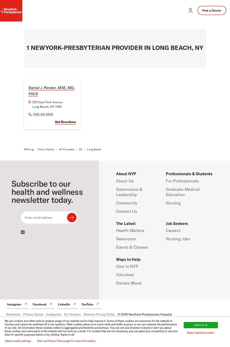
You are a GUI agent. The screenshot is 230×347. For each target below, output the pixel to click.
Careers (173, 230)
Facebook (43, 304)
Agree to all (200, 324)
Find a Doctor (211, 10)
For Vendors (72, 314)
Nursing (173, 203)
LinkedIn (67, 304)
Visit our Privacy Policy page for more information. (66, 340)
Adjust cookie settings (18, 340)
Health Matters (130, 230)
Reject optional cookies (201, 332)
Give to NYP (127, 266)
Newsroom (126, 238)
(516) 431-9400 (43, 114)
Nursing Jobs (178, 238)
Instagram (17, 304)
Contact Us (126, 211)
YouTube (90, 304)
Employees (53, 314)
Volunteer (125, 274)
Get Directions (65, 122)
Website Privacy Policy (99, 314)
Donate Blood (128, 283)
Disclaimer (13, 314)
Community (127, 203)
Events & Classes (132, 247)
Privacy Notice (33, 314)
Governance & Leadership (129, 192)
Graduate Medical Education (182, 192)
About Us (125, 181)
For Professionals (182, 181)
